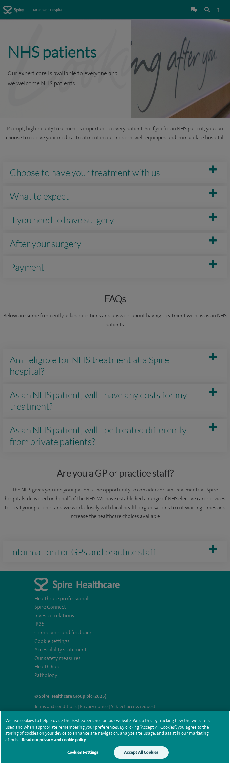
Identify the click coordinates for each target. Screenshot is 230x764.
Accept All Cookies (141, 753)
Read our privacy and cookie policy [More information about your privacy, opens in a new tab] (54, 740)
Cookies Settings (82, 753)
